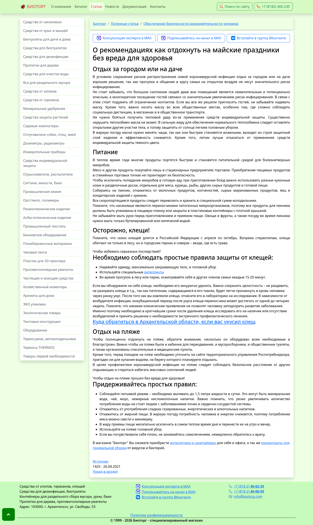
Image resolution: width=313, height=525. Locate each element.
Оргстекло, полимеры (41, 200)
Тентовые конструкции (41, 321)
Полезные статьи (125, 23)
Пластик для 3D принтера (44, 261)
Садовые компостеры (41, 126)
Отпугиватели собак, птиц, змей (49, 134)
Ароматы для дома (39, 295)
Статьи (96, 6)
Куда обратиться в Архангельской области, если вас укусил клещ (174, 321)
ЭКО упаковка (34, 304)
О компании (61, 6)
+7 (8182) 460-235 (273, 6)
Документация (134, 6)
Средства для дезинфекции (45, 56)
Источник (100, 461)
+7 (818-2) (246, 486)
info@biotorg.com (246, 496)
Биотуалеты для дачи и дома (47, 39)
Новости (112, 6)
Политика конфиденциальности (156, 515)
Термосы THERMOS (39, 347)
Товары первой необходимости (49, 356)
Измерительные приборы (44, 152)
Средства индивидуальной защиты (45, 163)
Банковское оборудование (45, 235)
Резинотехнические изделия (46, 209)
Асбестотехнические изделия (47, 217)
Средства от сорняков (41, 100)
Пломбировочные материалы (47, 243)
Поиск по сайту (234, 6)
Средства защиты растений (45, 117)
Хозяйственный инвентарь (45, 287)
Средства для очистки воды (46, 74)
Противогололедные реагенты (48, 269)
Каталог (81, 6)
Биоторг (99, 23)
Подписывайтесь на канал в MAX (191, 38)
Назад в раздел (105, 471)
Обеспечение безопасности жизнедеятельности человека (190, 23)
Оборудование (35, 330)
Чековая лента (35, 252)
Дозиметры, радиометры (44, 143)
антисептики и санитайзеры (193, 442)
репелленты (154, 272)
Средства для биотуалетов (45, 48)
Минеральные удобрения (44, 108)
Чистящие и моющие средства (48, 278)
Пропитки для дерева (41, 65)
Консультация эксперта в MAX (124, 38)
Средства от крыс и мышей (45, 30)
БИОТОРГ (33, 7)
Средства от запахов (40, 91)
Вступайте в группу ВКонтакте (258, 38)
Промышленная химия (42, 191)
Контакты (157, 6)
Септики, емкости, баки (42, 183)
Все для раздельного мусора (46, 82)
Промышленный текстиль (44, 226)
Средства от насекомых (42, 22)
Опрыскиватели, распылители (48, 174)
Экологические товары (42, 313)
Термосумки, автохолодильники (49, 339)
